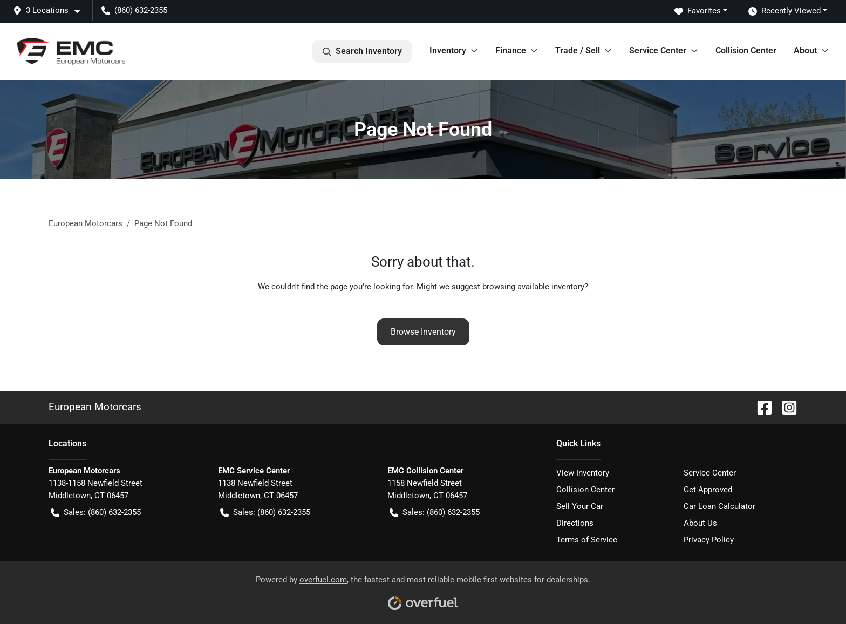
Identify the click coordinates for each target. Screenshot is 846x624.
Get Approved (708, 489)
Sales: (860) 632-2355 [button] (96, 512)
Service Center (710, 473)
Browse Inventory (423, 332)
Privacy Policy (709, 540)
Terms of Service (586, 540)
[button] (51, 10)
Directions (574, 523)
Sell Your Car (579, 506)
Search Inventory (362, 51)
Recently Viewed (784, 11)
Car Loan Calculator (719, 506)
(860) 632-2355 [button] (134, 10)
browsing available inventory (533, 286)
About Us (700, 523)
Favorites (697, 11)
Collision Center (745, 50)
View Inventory (582, 473)
